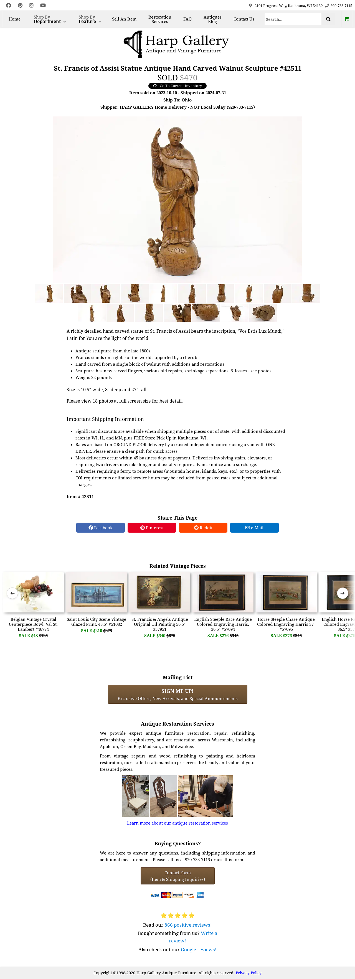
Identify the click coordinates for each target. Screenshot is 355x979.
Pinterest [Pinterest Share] (152, 527)
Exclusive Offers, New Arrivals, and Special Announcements (178, 694)
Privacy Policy (249, 972)
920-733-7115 (341, 5)
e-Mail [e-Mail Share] (254, 527)
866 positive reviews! (188, 925)
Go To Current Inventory (177, 85)
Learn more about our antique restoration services (177, 823)
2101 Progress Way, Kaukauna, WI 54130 (289, 5)
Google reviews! (199, 949)
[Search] (293, 19)
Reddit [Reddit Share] (203, 527)
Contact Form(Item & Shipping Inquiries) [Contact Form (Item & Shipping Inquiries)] (177, 876)
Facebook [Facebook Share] (100, 527)
